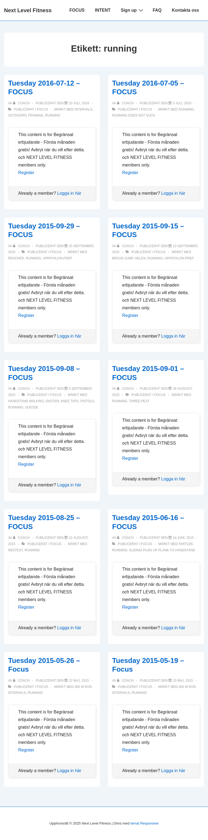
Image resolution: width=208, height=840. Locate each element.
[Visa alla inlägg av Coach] (21, 103)
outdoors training (25, 115)
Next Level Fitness (28, 10)
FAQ (157, 10)
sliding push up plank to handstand (162, 550)
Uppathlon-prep (57, 258)
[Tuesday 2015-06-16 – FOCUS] (183, 538)
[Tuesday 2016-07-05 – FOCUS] (182, 103)
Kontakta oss (185, 10)
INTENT (102, 10)
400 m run (83, 687)
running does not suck (133, 115)
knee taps (70, 401)
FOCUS (76, 10)
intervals (84, 109)
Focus (42, 109)
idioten (52, 401)
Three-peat (139, 401)
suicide (31, 407)
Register (26, 172)
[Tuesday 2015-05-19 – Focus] (183, 680)
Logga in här (69, 193)
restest (15, 550)
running (52, 115)
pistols (87, 401)
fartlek (186, 544)
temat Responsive (145, 823)
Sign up (133, 10)
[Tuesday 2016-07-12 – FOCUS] (79, 103)
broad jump (122, 258)
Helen (140, 258)
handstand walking (26, 401)
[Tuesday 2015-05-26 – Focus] (79, 680)
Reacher (16, 258)
